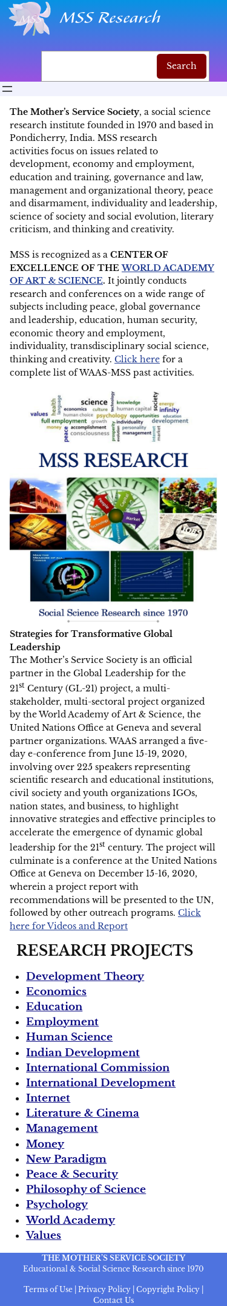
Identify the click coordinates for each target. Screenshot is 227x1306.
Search (181, 65)
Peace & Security (72, 1174)
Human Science (69, 1037)
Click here (137, 359)
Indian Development (83, 1052)
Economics (56, 991)
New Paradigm (66, 1159)
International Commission (97, 1068)
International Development (101, 1083)
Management (62, 1128)
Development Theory (85, 976)
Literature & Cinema (82, 1113)
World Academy (70, 1220)
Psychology (57, 1204)
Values (43, 1235)
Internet (48, 1098)
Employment (62, 1022)
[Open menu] (7, 89)
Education (54, 1007)
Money (45, 1144)
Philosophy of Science (86, 1189)
